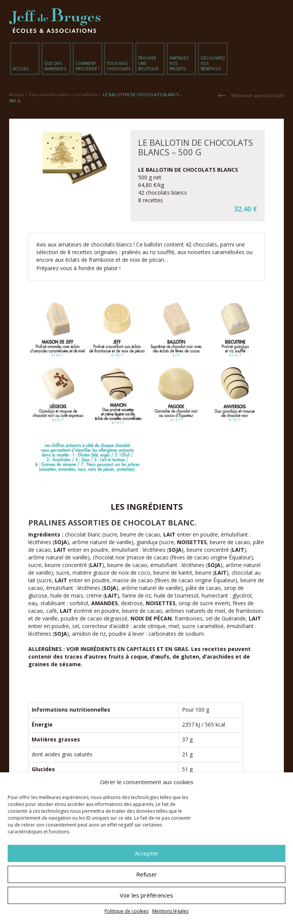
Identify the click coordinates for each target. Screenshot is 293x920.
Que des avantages (55, 66)
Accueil (21, 68)
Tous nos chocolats (118, 66)
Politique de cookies (126, 911)
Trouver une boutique (148, 63)
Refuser (146, 874)
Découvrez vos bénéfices (213, 63)
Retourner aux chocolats (257, 95)
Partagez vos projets (179, 63)
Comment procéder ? (88, 66)
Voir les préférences (146, 895)
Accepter (146, 853)
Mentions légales (170, 911)
